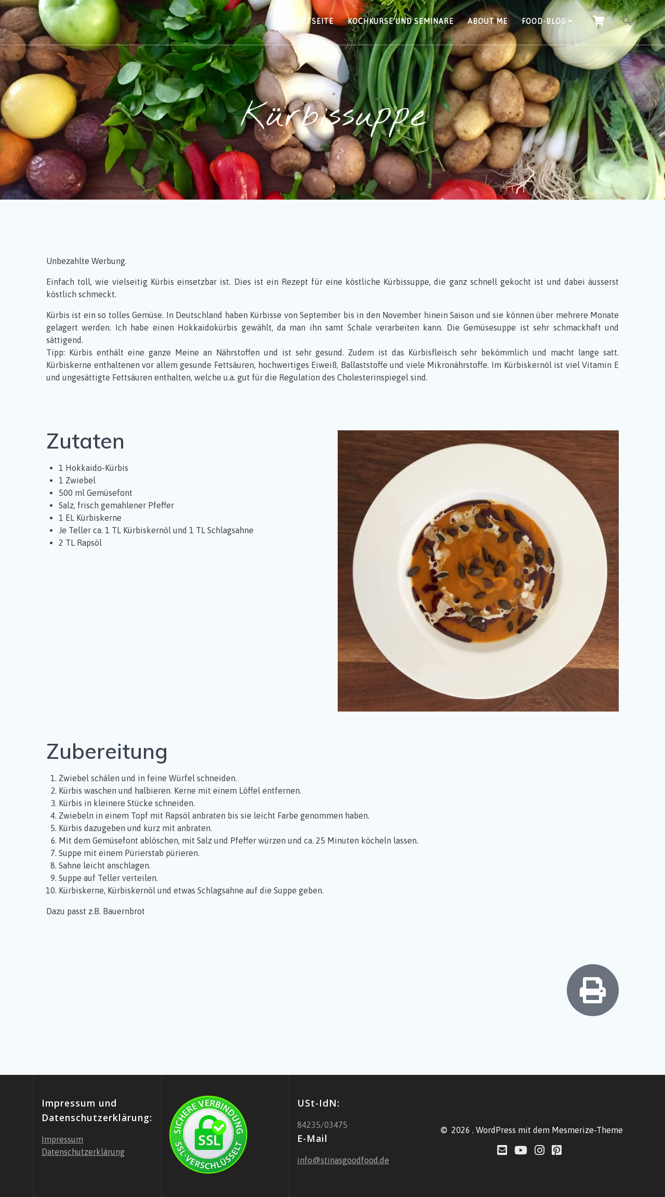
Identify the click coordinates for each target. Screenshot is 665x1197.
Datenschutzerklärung (83, 1151)
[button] (627, 22)
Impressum (62, 1139)
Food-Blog (544, 21)
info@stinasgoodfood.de (343, 1160)
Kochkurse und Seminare (401, 21)
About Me (488, 21)
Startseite (310, 21)
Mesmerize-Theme (587, 1130)
